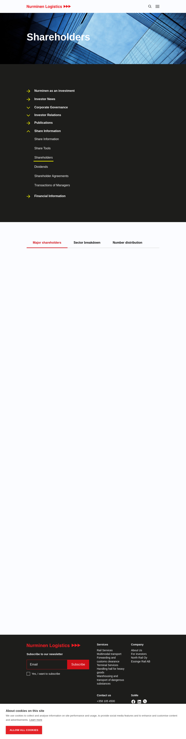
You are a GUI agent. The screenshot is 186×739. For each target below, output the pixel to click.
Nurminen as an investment (54, 90)
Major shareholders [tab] (47, 242)
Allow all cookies (24, 730)
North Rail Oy (139, 657)
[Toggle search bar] (150, 6)
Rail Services (105, 650)
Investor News (44, 99)
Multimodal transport (109, 653)
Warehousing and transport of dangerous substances (110, 680)
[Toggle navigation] (157, 6)
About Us (136, 650)
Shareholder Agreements (51, 176)
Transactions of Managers (52, 185)
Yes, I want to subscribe (46, 673)
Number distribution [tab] (127, 242)
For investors (139, 653)
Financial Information (50, 196)
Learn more (35, 719)
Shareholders (43, 157)
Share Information (46, 139)
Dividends (41, 166)
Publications (43, 122)
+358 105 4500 (106, 701)
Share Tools (42, 148)
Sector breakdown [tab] (87, 242)
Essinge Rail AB (140, 661)
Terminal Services (107, 665)
